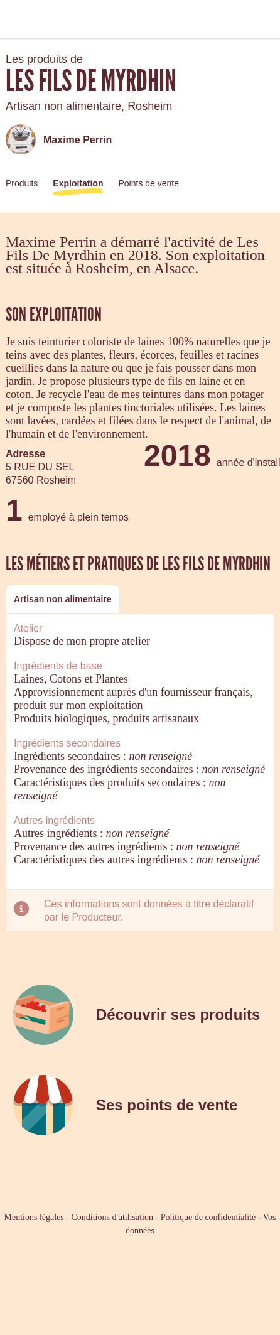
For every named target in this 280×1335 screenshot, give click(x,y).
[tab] (63, 599)
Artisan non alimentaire (63, 599)
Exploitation (78, 183)
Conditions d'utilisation (112, 1217)
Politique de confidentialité (208, 1217)
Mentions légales (34, 1217)
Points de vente (148, 183)
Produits (22, 183)
